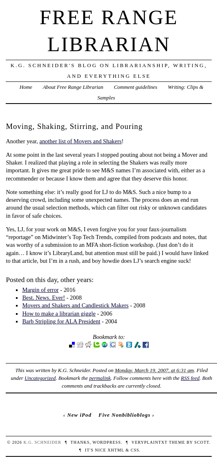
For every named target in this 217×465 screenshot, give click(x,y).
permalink (100, 378)
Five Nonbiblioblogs (124, 415)
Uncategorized (40, 378)
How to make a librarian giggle (58, 313)
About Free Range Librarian (73, 87)
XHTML (115, 450)
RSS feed (190, 378)
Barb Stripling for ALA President (61, 321)
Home (26, 87)
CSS (135, 450)
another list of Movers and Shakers (81, 141)
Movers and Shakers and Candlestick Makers (75, 305)
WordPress (106, 442)
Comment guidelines (135, 87)
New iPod (79, 415)
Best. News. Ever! (43, 297)
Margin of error (40, 290)
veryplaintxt (150, 442)
